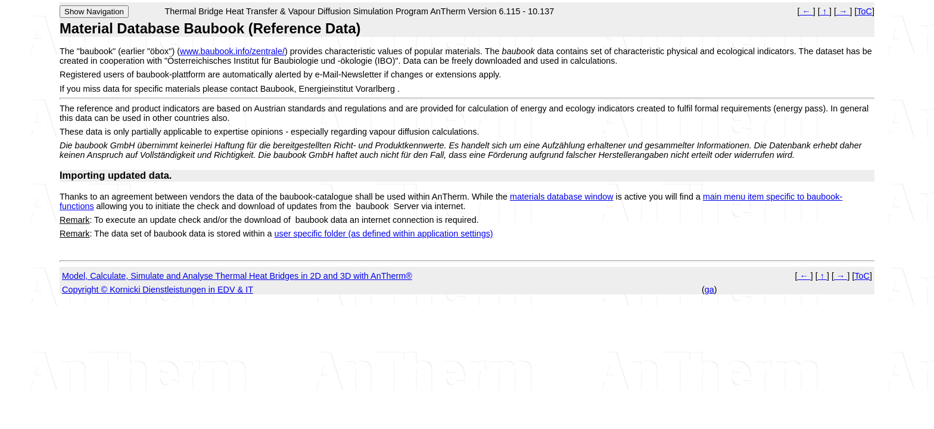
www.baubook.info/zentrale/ (232, 51)
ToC (864, 11)
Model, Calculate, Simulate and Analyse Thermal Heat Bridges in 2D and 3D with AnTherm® (237, 276)
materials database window (562, 196)
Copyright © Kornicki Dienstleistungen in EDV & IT (157, 289)
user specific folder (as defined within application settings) (384, 233)
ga (709, 289)
